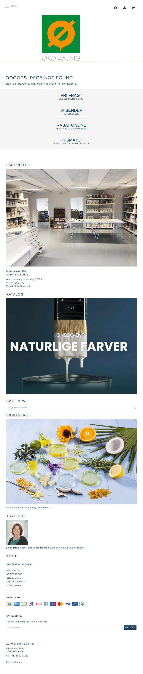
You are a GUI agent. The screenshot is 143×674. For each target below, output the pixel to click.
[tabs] (115, 7)
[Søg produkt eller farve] (135, 407)
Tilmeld (130, 628)
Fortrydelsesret (14, 662)
